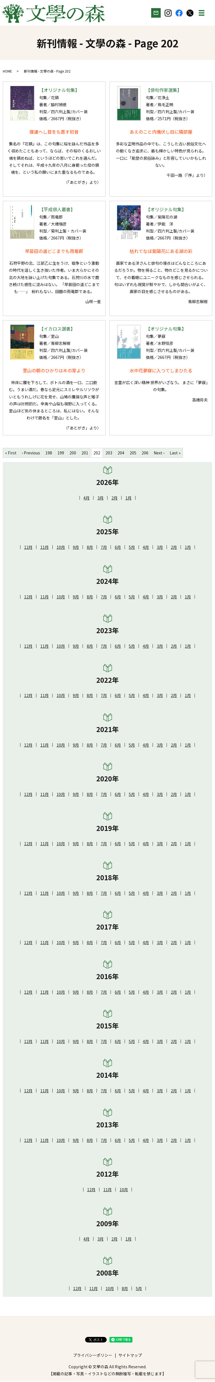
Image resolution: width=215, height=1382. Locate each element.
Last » (175, 453)
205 (133, 453)
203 (109, 453)
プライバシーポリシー (92, 1355)
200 (72, 453)
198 (48, 453)
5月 (132, 548)
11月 (44, 548)
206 (145, 453)
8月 (90, 548)
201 (84, 453)
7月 (104, 548)
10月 (61, 548)
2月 (114, 498)
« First (11, 453)
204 (121, 453)
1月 (128, 498)
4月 (86, 498)
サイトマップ (130, 1355)
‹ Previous (31, 453)
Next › (159, 453)
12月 (28, 548)
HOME (7, 71)
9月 (76, 548)
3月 (100, 498)
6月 (118, 548)
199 (60, 453)
